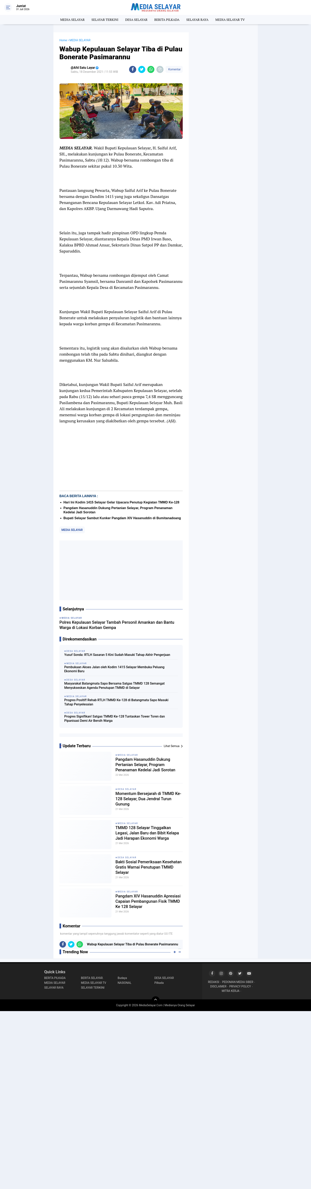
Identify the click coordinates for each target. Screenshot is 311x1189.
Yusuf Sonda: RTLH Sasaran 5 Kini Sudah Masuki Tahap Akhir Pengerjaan (117, 655)
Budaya (122, 978)
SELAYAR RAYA (197, 19)
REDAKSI (213, 982)
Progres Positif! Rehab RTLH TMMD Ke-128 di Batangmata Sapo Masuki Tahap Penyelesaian (116, 702)
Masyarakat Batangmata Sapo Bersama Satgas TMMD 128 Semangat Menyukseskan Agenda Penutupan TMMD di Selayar (114, 686)
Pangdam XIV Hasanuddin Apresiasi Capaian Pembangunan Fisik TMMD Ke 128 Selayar (148, 901)
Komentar (174, 69)
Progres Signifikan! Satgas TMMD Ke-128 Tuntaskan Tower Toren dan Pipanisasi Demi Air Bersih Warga (114, 718)
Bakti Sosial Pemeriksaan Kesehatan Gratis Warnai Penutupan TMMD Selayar (149, 867)
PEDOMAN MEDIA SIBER (237, 982)
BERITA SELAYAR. (92, 978)
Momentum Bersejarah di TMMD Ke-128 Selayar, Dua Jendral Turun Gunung (148, 798)
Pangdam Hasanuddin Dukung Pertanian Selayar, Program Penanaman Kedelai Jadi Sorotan (145, 764)
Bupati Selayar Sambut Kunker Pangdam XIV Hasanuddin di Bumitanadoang (122, 518)
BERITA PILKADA (166, 19)
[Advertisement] (121, 570)
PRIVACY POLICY (240, 986)
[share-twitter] (141, 69)
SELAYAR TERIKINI (92, 987)
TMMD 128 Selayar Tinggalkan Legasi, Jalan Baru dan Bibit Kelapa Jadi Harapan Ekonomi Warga (147, 833)
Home (63, 40)
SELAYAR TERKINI (104, 19)
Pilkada (159, 982)
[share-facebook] (132, 69)
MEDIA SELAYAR (72, 19)
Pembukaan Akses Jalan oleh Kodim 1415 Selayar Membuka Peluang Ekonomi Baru (114, 669)
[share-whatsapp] (150, 69)
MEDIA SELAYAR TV (230, 19)
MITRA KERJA (231, 990)
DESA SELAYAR (136, 19)
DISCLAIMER (218, 986)
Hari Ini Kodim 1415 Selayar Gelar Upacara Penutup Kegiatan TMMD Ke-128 (121, 502)
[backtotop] (156, 1000)
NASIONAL (125, 982)
